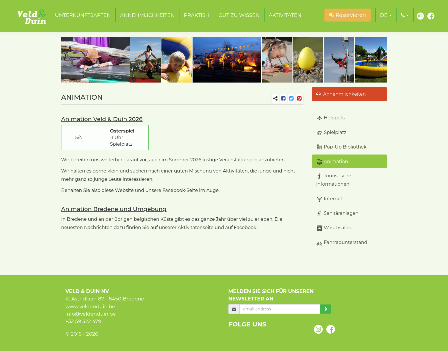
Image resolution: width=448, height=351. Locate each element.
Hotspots (330, 118)
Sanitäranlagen (337, 213)
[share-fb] (283, 98)
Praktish (196, 15)
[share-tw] (291, 98)
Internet (329, 199)
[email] (280, 309)
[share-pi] (299, 98)
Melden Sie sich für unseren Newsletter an (271, 295)
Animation (332, 162)
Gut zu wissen (239, 15)
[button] (386, 15)
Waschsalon (334, 228)
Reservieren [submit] (347, 15)
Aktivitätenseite (195, 227)
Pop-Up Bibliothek (341, 147)
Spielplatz (331, 132)
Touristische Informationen (333, 180)
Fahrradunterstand (341, 242)
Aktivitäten (285, 15)
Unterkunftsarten (83, 15)
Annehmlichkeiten (147, 15)
